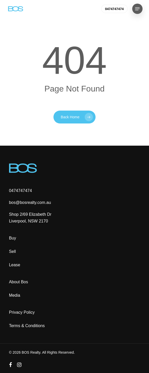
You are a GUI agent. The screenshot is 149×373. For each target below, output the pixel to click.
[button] (137, 8)
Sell (12, 251)
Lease (14, 265)
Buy (12, 238)
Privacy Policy (22, 312)
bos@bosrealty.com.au (30, 202)
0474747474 (20, 190)
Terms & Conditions (27, 326)
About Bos (18, 282)
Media (14, 295)
